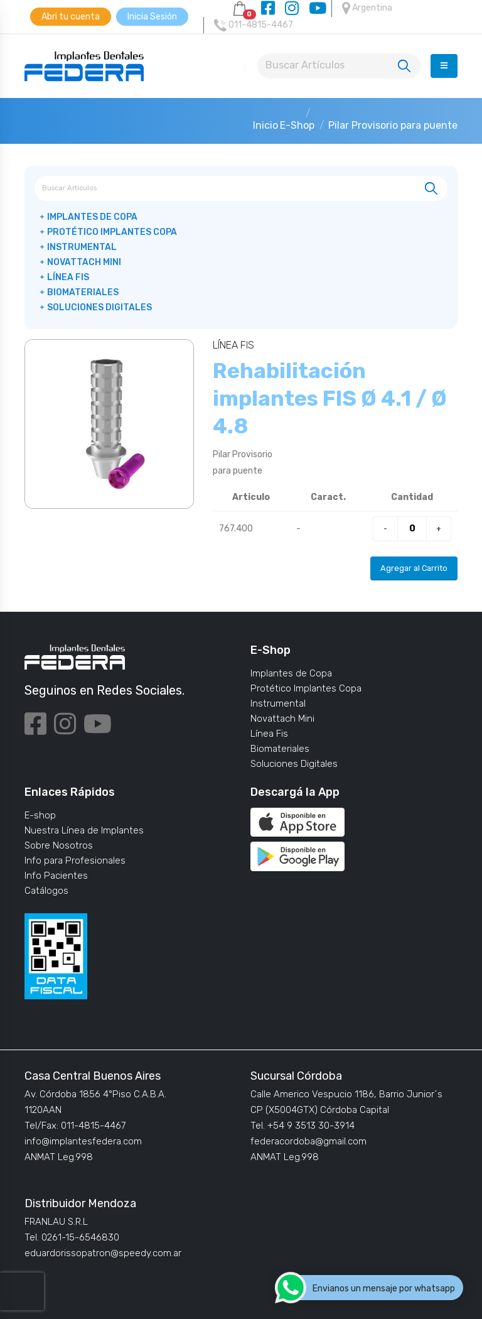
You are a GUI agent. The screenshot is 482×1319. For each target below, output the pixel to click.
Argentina (367, 8)
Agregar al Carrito (413, 568)
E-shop (40, 815)
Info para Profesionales (75, 860)
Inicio (265, 125)
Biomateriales (83, 292)
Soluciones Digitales (99, 307)
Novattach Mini (84, 262)
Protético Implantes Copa (112, 232)
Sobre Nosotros (58, 845)
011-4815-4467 (253, 25)
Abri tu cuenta (70, 16)
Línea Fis (68, 277)
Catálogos (46, 890)
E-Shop (297, 125)
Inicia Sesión (152, 16)
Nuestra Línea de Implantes (84, 830)
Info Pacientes (56, 875)
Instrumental (82, 247)
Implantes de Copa (92, 217)
